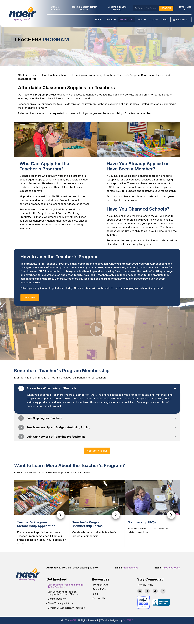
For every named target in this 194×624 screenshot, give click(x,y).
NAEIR (72, 620)
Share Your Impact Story (60, 603)
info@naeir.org (130, 567)
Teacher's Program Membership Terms (87, 524)
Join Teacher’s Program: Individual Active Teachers (66, 586)
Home (98, 19)
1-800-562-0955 (171, 567)
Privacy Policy (145, 585)
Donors (110, 19)
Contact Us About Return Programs (66, 608)
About (141, 19)
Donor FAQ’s (99, 589)
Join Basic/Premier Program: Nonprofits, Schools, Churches (63, 593)
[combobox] (146, 8)
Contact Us (99, 598)
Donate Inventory (57, 599)
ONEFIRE (128, 620)
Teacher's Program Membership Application (36, 524)
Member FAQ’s (100, 585)
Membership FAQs (142, 522)
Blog (164, 19)
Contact (154, 19)
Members (126, 19)
